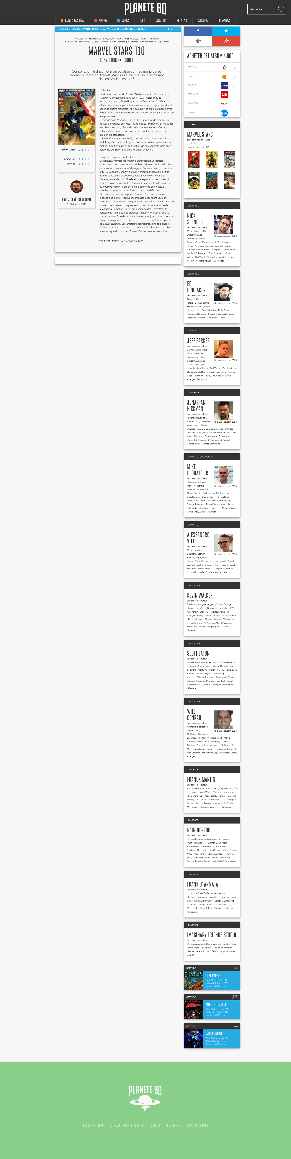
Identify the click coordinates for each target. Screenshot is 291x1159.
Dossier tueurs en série (216, 572)
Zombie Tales (229, 944)
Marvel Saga (218, 260)
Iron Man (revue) (209, 752)
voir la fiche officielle (108, 240)
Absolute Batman (195, 788)
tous (142, 20)
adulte (82, 41)
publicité (155, 1125)
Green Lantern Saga (202, 749)
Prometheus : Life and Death (200, 846)
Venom (222, 795)
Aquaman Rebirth (195, 677)
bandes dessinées (72, 20)
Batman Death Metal (217, 842)
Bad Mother (208, 496)
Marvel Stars (200, 135)
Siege (198, 557)
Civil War (198, 306)
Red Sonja (217, 951)
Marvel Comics (194, 231)
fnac (208, 76)
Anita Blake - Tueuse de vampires (216, 947)
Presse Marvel (152, 38)
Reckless (191, 314)
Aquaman (198, 375)
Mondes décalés (148, 41)
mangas (100, 20)
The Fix (206, 231)
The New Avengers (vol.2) (210, 737)
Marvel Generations (221, 857)
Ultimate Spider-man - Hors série (215, 807)
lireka (208, 113)
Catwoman (212, 317)
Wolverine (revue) (205, 564)
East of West (211, 436)
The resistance (223, 496)
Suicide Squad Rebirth (208, 666)
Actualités (161, 20)
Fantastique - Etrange (128, 41)
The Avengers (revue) (221, 375)
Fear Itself (227, 368)
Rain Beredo (198, 830)
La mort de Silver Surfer (198, 893)
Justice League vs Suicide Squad (211, 673)
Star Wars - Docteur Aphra (212, 611)
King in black (225, 788)
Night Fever (223, 310)
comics (123, 20)
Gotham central (202, 302)
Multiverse (203, 897)
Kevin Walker (200, 596)
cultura (208, 85)
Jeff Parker (198, 341)
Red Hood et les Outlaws (209, 850)
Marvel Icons (224, 752)
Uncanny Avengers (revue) (213, 561)
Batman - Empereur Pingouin (200, 680)
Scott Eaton (198, 654)
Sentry (204, 853)
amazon (208, 67)
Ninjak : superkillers (196, 353)
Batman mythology (196, 357)
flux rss (139, 1125)
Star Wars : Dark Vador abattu (215, 500)
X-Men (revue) (218, 568)
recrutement (174, 1125)
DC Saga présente (196, 944)
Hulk (205, 379)
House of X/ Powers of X (210, 440)
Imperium (209, 677)
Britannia (218, 908)
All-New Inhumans (213, 619)
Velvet (222, 317)
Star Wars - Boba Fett (210, 508)
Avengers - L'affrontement (223, 249)
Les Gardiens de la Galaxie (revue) (220, 861)
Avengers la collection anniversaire (213, 432)
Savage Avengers (196, 504)
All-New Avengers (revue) (199, 260)
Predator (191, 604)
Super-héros (163, 41)
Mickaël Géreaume (79, 200)
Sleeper (201, 317)
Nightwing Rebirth (206, 669)
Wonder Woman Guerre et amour (203, 662)
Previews (182, 20)
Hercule (190, 951)
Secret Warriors (213, 944)
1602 (207, 375)
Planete (145, 9)
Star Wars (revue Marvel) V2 (220, 608)
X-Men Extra (199, 908)
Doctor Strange (195, 619)
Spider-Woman (194, 900)
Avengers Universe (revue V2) (209, 245)
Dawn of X (192, 440)
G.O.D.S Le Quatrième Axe (210, 428)
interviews (224, 20)
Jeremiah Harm (203, 951)
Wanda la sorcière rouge (224, 792)
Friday (190, 306)
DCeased (191, 839)
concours (203, 20)
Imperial (190, 417)
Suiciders (191, 553)
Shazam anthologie (196, 360)
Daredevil (202, 314)
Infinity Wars (193, 500)
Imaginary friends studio (211, 935)
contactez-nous (119, 1125)
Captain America (195, 861)
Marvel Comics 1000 (216, 504)
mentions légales (197, 1125)
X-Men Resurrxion (207, 511)
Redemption (209, 493)
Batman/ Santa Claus (197, 349)
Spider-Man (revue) (201, 857)
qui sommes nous (93, 1125)
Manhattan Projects (211, 443)
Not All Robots (194, 493)
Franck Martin (201, 780)
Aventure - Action (108, 41)
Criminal (190, 299)
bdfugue (208, 94)
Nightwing (192, 734)
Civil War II (200, 257)
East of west (224, 436)
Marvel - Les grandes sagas (221, 314)
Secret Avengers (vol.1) (210, 626)
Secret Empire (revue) (205, 242)
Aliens (197, 853)
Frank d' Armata (202, 885)
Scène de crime (209, 310)
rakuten (208, 104)
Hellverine (191, 897)
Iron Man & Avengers (197, 253)
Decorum (198, 436)
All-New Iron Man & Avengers (220, 257)
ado (75, 41)
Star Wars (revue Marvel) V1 (207, 799)
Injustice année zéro (196, 842)
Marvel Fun (222, 372)
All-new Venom (218, 893)
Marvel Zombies (194, 550)
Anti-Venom (215, 368)
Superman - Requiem (226, 677)
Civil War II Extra (229, 615)
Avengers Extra (194, 379)
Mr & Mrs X (224, 904)
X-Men (220, 669)
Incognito (191, 317)
